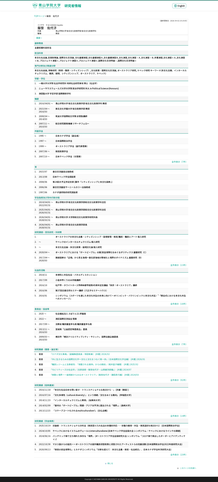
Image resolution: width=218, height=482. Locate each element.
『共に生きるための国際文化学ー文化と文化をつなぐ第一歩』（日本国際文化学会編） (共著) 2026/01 (97, 359)
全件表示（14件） (179, 415)
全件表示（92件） (179, 380)
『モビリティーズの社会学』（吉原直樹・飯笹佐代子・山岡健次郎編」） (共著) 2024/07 (90, 369)
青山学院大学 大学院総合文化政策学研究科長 (76, 217)
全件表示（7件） (180, 161)
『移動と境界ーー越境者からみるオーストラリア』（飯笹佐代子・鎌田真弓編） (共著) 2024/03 (94, 374)
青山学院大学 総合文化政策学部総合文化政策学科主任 (80, 202)
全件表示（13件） (179, 265)
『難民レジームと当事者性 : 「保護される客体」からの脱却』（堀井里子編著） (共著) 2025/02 (94, 364)
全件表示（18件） (179, 303)
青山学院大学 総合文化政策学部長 (71, 224)
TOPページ (39, 16)
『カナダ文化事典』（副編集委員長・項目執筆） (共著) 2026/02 (80, 354)
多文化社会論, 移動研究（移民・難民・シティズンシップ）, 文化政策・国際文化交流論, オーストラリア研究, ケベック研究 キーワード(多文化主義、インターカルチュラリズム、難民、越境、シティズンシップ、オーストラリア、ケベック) (111, 72)
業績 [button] (38, 37)
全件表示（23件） (179, 454)
